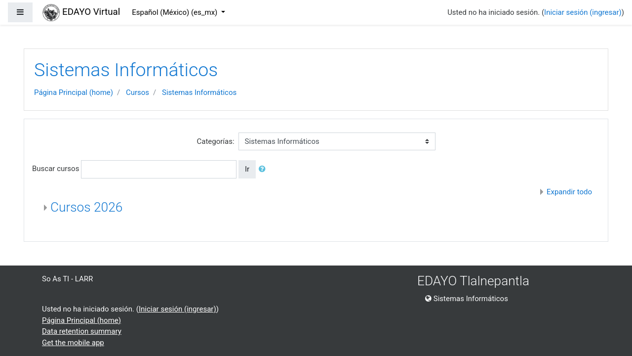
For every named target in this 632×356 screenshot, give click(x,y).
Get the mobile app (73, 342)
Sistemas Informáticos (199, 92)
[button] (264, 169)
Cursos (137, 92)
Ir (247, 169)
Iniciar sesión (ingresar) (583, 12)
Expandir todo (569, 191)
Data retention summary (81, 331)
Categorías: (215, 141)
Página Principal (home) (73, 92)
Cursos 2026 (86, 207)
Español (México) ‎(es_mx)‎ (175, 12)
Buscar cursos (55, 168)
